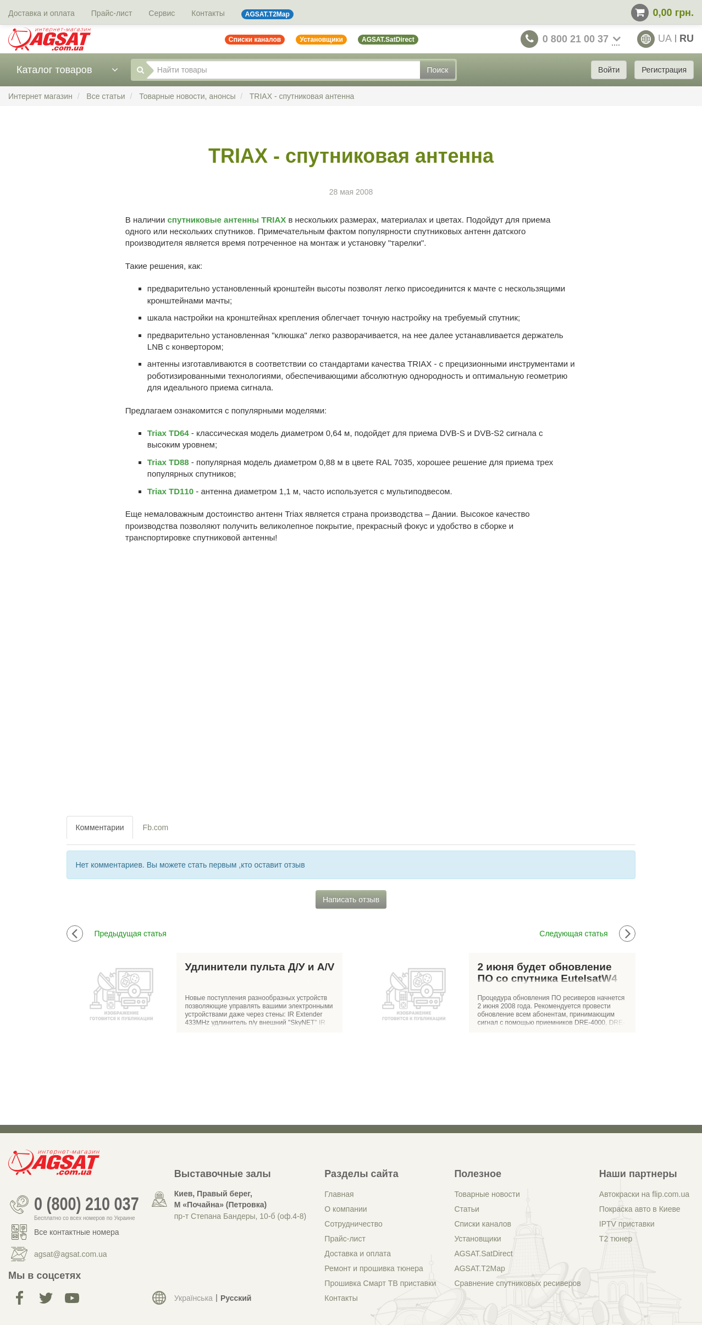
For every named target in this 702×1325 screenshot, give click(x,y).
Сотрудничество (353, 1223)
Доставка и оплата (41, 13)
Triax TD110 (170, 491)
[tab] (100, 827)
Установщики (477, 1238)
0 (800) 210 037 (86, 1204)
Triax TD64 (168, 433)
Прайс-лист (111, 13)
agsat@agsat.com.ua (70, 1254)
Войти (609, 69)
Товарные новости (486, 1194)
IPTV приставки (627, 1223)
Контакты (207, 13)
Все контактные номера (76, 1232)
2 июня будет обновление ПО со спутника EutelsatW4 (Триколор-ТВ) (547, 973)
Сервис (161, 13)
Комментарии (99, 827)
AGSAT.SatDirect (483, 1253)
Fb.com (156, 827)
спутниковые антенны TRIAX (227, 219)
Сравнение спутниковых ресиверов (517, 1283)
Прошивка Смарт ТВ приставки (380, 1283)
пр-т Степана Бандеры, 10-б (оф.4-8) (240, 1216)
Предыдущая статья (117, 933)
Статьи (466, 1209)
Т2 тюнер (615, 1238)
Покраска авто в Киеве (640, 1209)
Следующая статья (587, 933)
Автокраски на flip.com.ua (644, 1194)
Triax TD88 (168, 462)
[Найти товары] (283, 69)
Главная (338, 1194)
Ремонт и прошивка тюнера (373, 1268)
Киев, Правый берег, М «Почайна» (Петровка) (220, 1199)
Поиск (438, 69)
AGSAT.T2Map (479, 1268)
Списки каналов (482, 1223)
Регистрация (664, 69)
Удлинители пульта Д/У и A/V (259, 967)
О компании (345, 1209)
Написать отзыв (351, 899)
